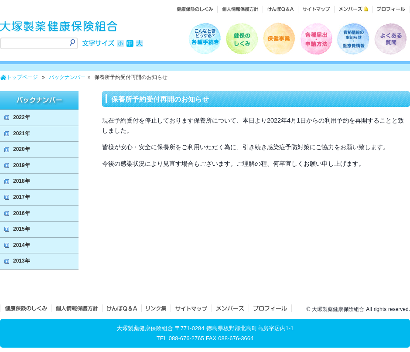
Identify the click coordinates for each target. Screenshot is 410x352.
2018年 (21, 181)
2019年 (21, 165)
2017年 (21, 197)
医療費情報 (353, 38)
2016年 (21, 213)
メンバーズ (230, 308)
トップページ (22, 77)
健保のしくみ (242, 38)
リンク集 (156, 308)
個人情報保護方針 (77, 308)
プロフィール (270, 308)
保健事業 (279, 38)
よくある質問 (390, 38)
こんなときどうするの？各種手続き (205, 38)
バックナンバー (67, 77)
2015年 (21, 229)
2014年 (21, 245)
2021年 (21, 133)
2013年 (21, 260)
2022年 (21, 117)
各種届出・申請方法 (316, 38)
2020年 (21, 149)
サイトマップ (191, 308)
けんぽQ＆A (122, 308)
